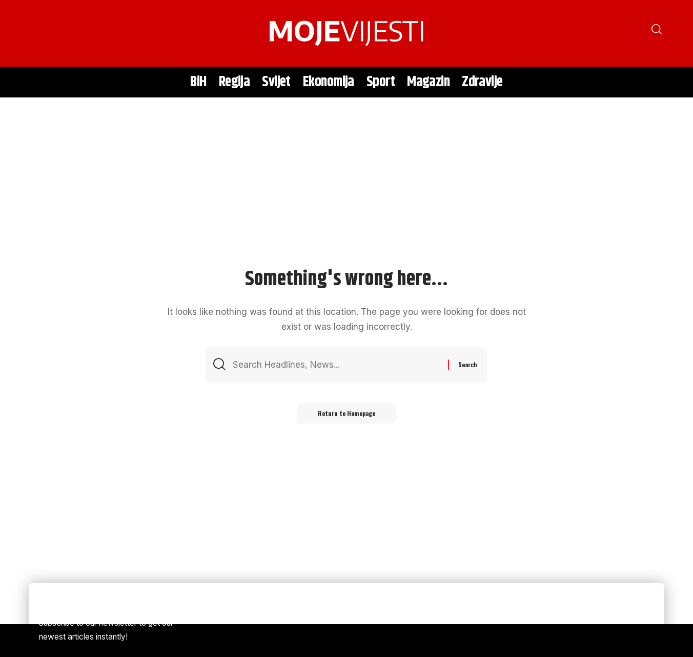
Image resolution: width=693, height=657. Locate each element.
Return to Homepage (346, 413)
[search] (41, 33)
